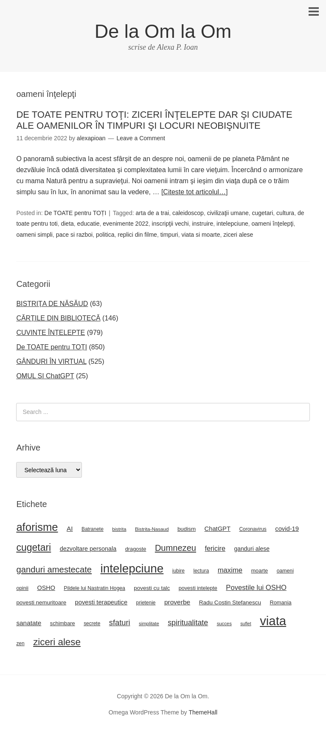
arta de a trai (152, 213)
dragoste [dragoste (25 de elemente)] (135, 549)
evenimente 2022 (125, 223)
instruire (202, 223)
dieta (67, 223)
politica (105, 234)
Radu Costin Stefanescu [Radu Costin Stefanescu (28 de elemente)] (230, 602)
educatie (88, 223)
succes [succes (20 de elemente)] (224, 623)
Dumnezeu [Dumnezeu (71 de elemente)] (175, 548)
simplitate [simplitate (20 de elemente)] (149, 623)
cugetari (262, 213)
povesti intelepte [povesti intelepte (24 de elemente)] (198, 588)
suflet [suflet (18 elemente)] (245, 623)
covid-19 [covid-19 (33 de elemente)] (287, 528)
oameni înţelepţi (273, 223)
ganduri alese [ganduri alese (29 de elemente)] (252, 548)
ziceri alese (238, 234)
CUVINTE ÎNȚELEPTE (50, 332)
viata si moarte (200, 234)
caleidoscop (188, 213)
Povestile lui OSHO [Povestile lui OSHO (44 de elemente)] (256, 588)
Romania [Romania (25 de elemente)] (281, 602)
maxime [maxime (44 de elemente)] (230, 570)
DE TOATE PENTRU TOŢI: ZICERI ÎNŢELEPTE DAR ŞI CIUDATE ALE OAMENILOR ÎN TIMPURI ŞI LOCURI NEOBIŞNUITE (154, 120)
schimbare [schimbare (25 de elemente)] (62, 623)
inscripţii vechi (170, 223)
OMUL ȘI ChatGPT (45, 376)
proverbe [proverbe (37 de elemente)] (177, 602)
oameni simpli (34, 234)
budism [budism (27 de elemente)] (186, 529)
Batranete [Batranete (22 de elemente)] (93, 529)
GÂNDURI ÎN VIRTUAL (51, 361)
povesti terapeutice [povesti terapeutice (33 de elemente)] (101, 602)
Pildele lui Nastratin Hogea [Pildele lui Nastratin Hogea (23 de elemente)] (94, 588)
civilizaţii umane (228, 213)
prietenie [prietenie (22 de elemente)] (146, 603)
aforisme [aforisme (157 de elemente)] (37, 527)
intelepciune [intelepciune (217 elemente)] (132, 568)
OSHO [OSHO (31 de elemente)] (46, 587)
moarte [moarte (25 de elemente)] (259, 570)
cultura (285, 213)
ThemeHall (202, 712)
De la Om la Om (163, 31)
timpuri (169, 234)
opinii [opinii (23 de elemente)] (22, 588)
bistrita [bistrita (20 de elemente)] (119, 529)
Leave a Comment (140, 138)
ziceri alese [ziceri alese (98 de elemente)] (57, 642)
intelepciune (232, 223)
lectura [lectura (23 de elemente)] (201, 571)
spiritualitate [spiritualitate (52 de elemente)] (188, 622)
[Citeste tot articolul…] (194, 192)
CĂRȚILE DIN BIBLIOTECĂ (58, 318)
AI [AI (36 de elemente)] (70, 528)
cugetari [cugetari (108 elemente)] (33, 547)
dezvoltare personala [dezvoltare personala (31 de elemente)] (88, 548)
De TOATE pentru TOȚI (76, 213)
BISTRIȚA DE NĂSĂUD (52, 303)
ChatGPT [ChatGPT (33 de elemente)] (217, 528)
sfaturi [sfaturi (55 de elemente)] (119, 622)
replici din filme (137, 234)
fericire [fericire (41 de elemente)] (215, 548)
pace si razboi (74, 234)
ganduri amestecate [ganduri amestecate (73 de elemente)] (54, 569)
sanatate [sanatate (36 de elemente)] (28, 622)
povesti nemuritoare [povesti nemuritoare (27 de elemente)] (41, 602)
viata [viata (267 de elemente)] (273, 621)
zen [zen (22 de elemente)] (20, 643)
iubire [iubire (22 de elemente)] (178, 571)
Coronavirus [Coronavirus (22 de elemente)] (252, 529)
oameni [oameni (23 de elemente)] (285, 571)
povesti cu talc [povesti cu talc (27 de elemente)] (152, 588)
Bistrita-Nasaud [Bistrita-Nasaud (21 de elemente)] (152, 529)
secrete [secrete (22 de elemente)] (92, 623)
